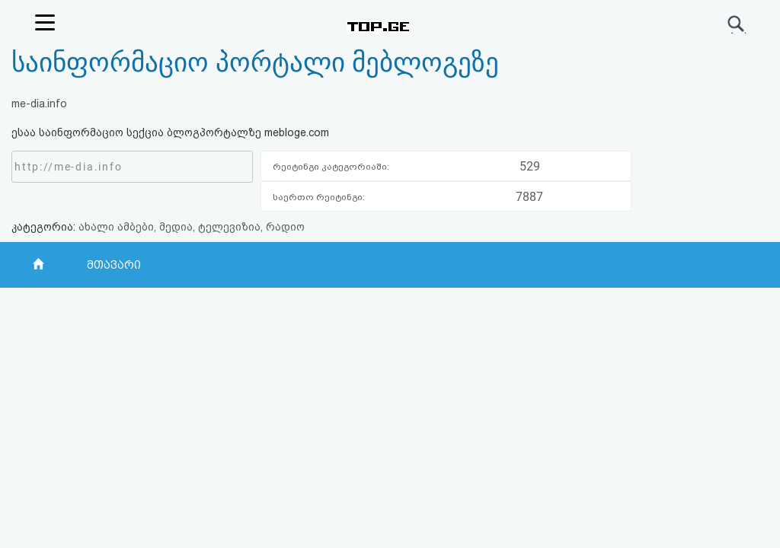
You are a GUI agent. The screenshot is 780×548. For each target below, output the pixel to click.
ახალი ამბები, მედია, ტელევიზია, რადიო (191, 227)
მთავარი (114, 265)
